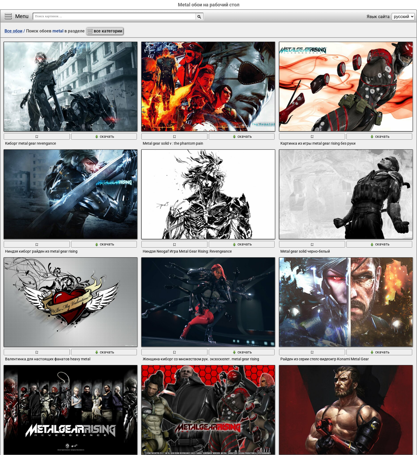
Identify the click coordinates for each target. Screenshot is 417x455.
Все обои (13, 31)
